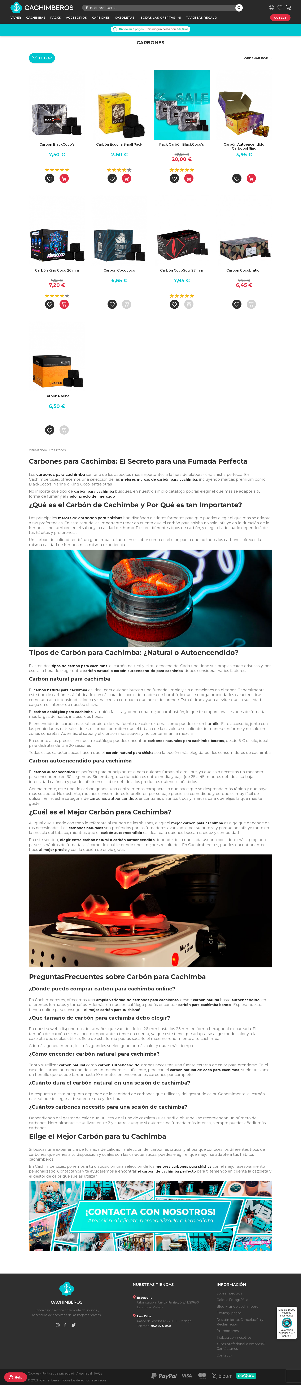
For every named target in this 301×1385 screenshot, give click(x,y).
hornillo (212, 723)
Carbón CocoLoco (119, 270)
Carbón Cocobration (244, 270)
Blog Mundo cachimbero (237, 1307)
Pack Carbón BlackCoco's (181, 144)
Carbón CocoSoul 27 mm (181, 270)
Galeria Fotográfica (232, 1300)
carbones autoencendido (113, 798)
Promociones (228, 1331)
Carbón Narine (57, 396)
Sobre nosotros (229, 1293)
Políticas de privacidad (58, 1373)
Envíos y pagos (229, 1313)
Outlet (280, 17)
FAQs (98, 1373)
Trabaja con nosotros (234, 1338)
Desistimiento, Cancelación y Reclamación (240, 1322)
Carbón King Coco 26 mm (57, 270)
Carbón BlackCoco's (57, 144)
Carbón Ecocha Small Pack (119, 144)
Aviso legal (84, 1373)
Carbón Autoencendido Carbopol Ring (244, 146)
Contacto (224, 1355)
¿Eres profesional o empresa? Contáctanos (241, 1346)
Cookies (33, 1373)
